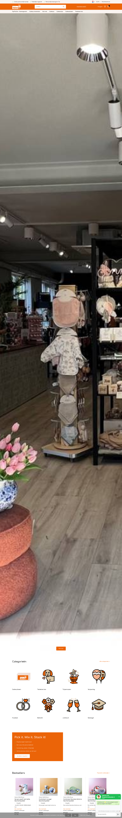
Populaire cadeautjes (103, 773)
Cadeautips (60, 11)
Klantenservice (106, 1)
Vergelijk (17, 803)
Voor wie (44, 11)
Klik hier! (61, 648)
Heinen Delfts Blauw (19, 797)
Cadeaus (51, 11)
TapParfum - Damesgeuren (19, 11)
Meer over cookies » (85, 815)
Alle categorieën (104, 661)
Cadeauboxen (69, 11)
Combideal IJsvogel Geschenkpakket (45, 800)
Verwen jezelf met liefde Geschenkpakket (22, 800)
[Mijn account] (100, 6)
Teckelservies (79, 11)
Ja (68, 815)
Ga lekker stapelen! (22, 756)
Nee (75, 815)
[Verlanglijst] (105, 7)
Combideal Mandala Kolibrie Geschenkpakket (72, 800)
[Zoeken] (50, 7)
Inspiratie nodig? (81, 6)
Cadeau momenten (34, 11)
